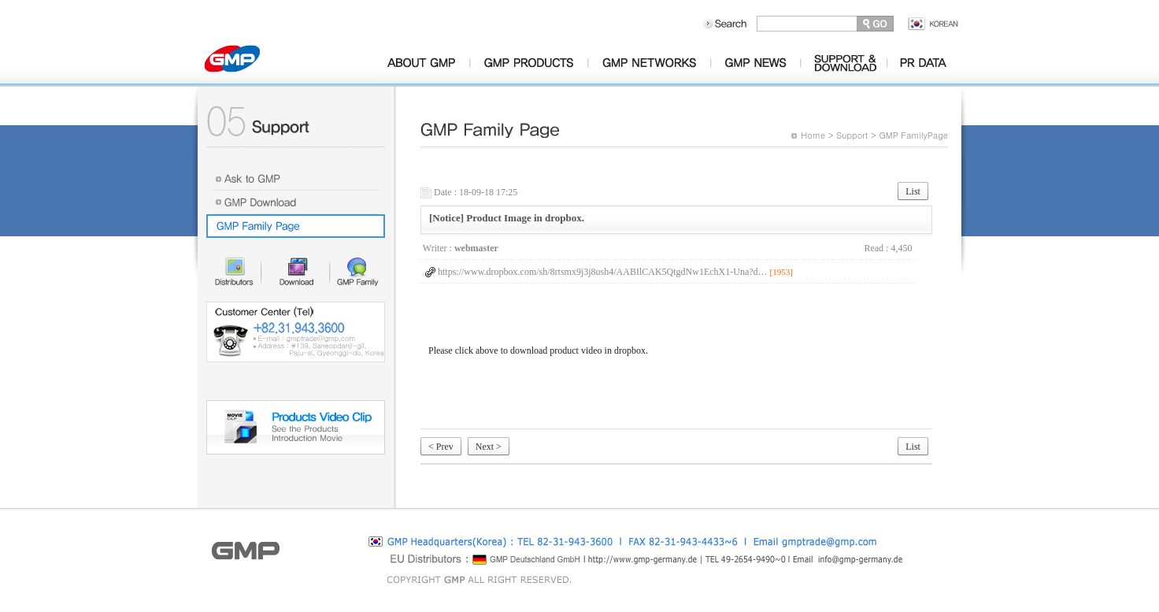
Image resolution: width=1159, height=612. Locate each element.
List (912, 191)
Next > (489, 446)
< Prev (441, 446)
